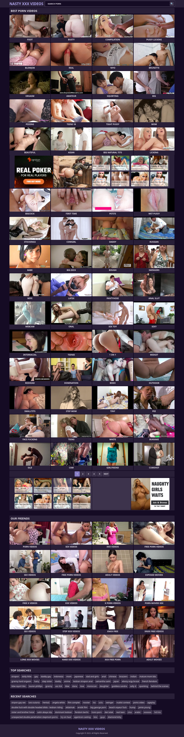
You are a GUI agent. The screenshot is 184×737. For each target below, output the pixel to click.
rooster (86, 702)
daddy (58, 681)
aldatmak (70, 707)
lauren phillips (35, 686)
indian (133, 676)
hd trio (157, 712)
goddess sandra (119, 686)
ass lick (58, 686)
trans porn (97, 712)
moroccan (92, 686)
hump (132, 707)
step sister (47, 681)
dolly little (26, 676)
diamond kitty (114, 717)
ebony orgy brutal (130, 681)
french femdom (149, 681)
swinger (109, 702)
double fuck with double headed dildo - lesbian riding (37, 707)
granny (48, 686)
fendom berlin (82, 712)
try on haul (66, 717)
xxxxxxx (147, 712)
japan (116, 681)
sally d (133, 686)
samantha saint (103, 681)
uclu (101, 702)
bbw (67, 686)
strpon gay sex (19, 702)
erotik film (82, 707)
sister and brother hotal (23, 712)
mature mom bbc (148, 676)
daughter (104, 686)
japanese (78, 676)
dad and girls (92, 676)
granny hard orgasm (21, 681)
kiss (95, 717)
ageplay (151, 702)
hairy (36, 681)
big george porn (98, 707)
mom (68, 676)
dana (74, 686)
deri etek (109, 712)
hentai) (46, 702)
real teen (120, 712)
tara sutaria (34, 702)
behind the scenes (160, 686)
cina (130, 712)
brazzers (123, 676)
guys (102, 717)
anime (67, 681)
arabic (138, 712)
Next (106, 474)
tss (94, 702)
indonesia (58, 676)
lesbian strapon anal (83, 681)
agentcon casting (82, 717)
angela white (58, 702)
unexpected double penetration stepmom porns (35, 717)
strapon (15, 676)
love (82, 686)
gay (36, 676)
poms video (138, 702)
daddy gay (46, 676)
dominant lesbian (63, 712)
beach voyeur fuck (118, 707)
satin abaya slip (44, 712)
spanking (143, 686)
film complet (74, 702)
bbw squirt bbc (19, 686)
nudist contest (123, 702)
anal (104, 676)
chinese (112, 676)
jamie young (144, 707)
